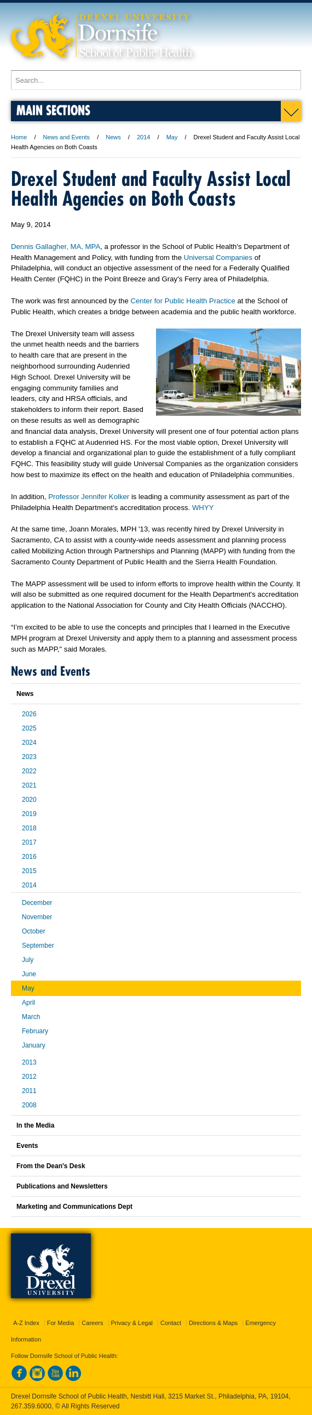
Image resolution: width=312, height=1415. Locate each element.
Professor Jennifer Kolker (88, 497)
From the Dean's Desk (50, 1166)
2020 (29, 799)
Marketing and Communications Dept (74, 1206)
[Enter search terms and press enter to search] (156, 80)
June (29, 974)
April (28, 1002)
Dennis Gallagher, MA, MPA (55, 246)
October (33, 931)
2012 (29, 1076)
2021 (29, 785)
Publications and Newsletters (62, 1186)
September (38, 945)
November (37, 917)
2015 (29, 871)
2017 (29, 842)
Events (27, 1146)
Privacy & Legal (132, 1323)
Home (19, 137)
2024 (29, 742)
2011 (29, 1091)
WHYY (203, 507)
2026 (29, 714)
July (27, 960)
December (37, 903)
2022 (29, 771)
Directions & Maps (213, 1323)
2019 (29, 814)
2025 (29, 728)
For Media (60, 1323)
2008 (29, 1105)
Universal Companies (218, 257)
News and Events (66, 137)
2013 (29, 1062)
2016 (29, 857)
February (35, 1031)
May (172, 137)
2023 (29, 757)
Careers (92, 1323)
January (33, 1045)
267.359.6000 (31, 1406)
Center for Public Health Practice (182, 301)
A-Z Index (26, 1323)
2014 (143, 137)
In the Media (35, 1125)
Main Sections (53, 110)
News (113, 137)
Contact (170, 1323)
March (31, 1017)
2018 (29, 828)
